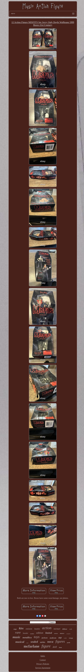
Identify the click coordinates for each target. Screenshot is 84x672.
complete (68, 633)
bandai (25, 633)
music (16, 637)
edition (39, 632)
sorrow (56, 633)
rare (18, 632)
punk (68, 642)
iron (60, 647)
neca (50, 641)
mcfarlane (31, 646)
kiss (21, 628)
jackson (45, 638)
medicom (53, 638)
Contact (43, 660)
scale (65, 638)
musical (19, 641)
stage (15, 629)
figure (46, 646)
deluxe (64, 629)
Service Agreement (42, 668)
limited (48, 633)
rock (70, 629)
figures (60, 641)
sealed (34, 641)
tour (27, 642)
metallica (27, 637)
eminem (29, 629)
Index (43, 656)
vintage (71, 638)
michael (57, 629)
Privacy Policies (42, 664)
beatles (37, 629)
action (46, 628)
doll (55, 646)
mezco (62, 633)
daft (60, 638)
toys (36, 637)
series (42, 642)
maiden (32, 633)
